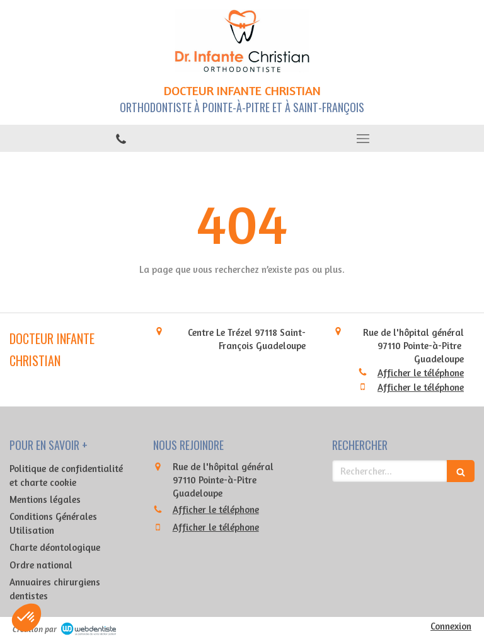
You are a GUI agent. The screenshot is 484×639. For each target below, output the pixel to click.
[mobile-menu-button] (363, 138)
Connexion (450, 626)
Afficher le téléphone (420, 373)
